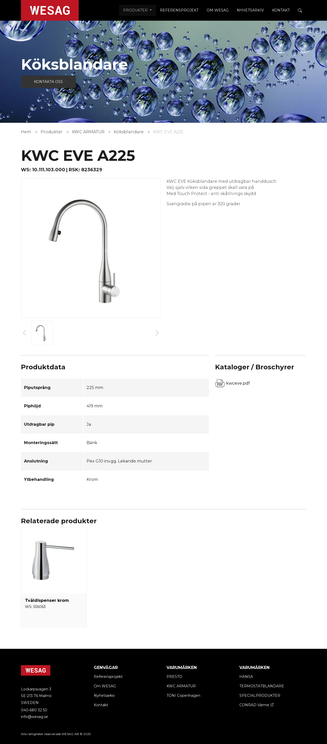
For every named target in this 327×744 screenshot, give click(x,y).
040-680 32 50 (34, 710)
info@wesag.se (34, 716)
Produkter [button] (136, 10)
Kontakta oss (48, 81)
